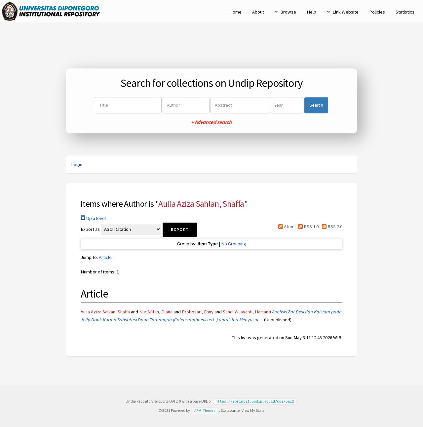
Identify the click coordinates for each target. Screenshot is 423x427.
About (258, 12)
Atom (285, 227)
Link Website (345, 12)
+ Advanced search (211, 122)
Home (235, 12)
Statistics (405, 12)
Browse (288, 12)
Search (316, 105)
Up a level (93, 218)
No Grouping (233, 244)
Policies (377, 12)
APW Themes (204, 410)
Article (105, 257)
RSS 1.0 (306, 227)
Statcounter (231, 410)
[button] (180, 230)
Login (76, 164)
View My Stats (253, 410)
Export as (90, 229)
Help (311, 12)
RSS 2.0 (331, 227)
